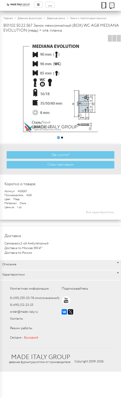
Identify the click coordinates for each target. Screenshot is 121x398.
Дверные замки (56, 18)
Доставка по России (18, 253)
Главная (8, 18)
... (50, 5)
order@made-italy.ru (24, 312)
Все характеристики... (101, 212)
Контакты (16, 319)
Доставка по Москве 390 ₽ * (23, 248)
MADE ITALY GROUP (40, 357)
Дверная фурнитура (30, 18)
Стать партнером (60, 164)
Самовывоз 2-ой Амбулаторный (26, 243)
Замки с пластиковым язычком (88, 18)
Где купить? (61, 154)
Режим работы (21, 328)
